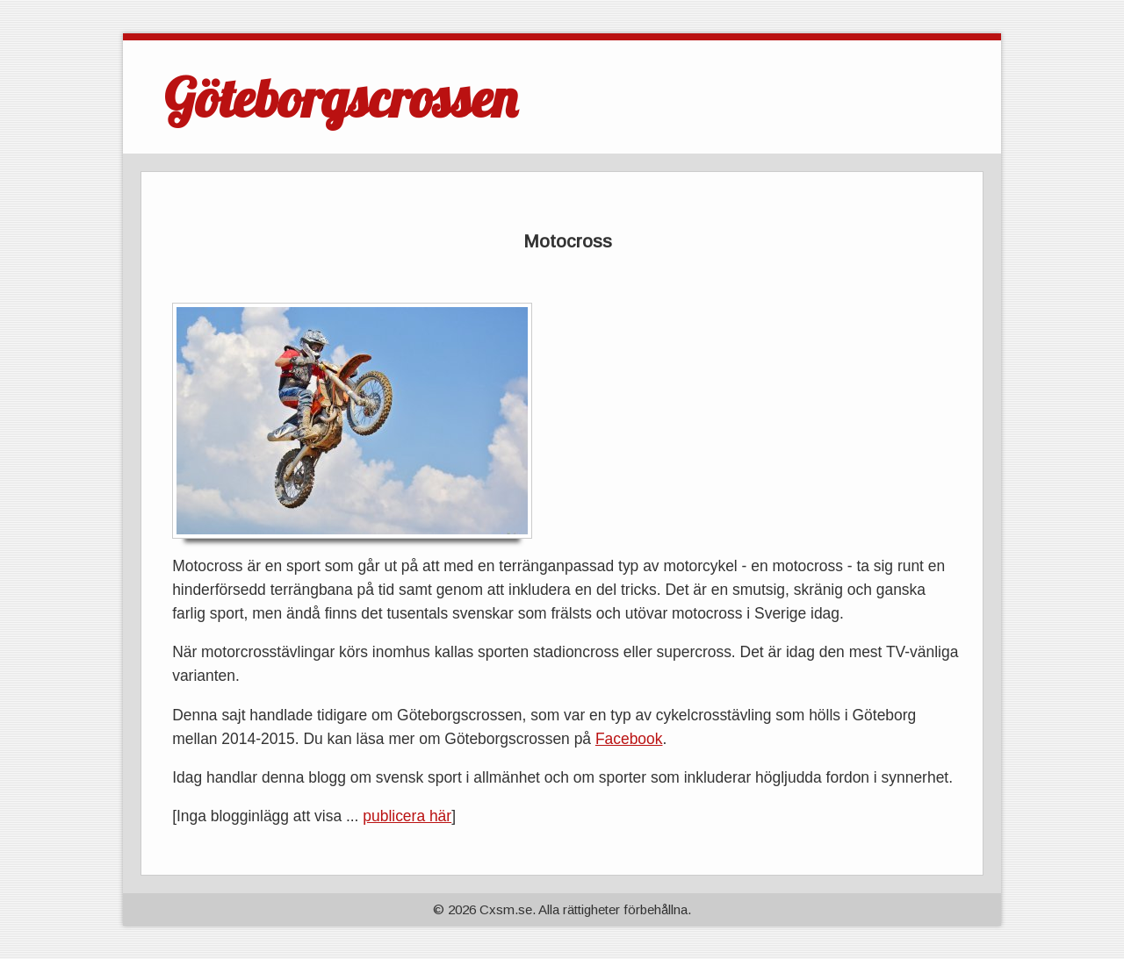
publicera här (407, 816)
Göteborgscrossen (340, 97)
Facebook (629, 739)
